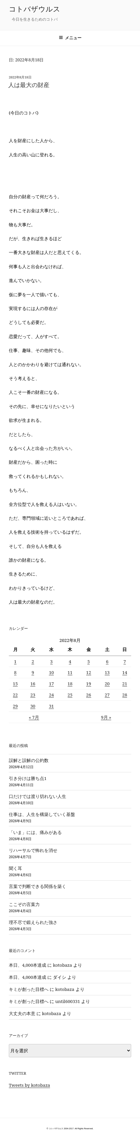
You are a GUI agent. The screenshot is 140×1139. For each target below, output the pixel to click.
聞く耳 (15, 868)
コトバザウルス (34, 9)
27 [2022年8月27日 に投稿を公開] (107, 695)
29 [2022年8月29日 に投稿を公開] (15, 706)
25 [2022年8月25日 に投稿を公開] (70, 695)
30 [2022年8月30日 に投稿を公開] (32, 706)
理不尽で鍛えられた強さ (33, 922)
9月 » (106, 717)
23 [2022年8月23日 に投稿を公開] (32, 695)
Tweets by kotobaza (29, 1085)
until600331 (67, 1001)
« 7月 (34, 717)
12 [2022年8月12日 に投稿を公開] (88, 672)
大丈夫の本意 (22, 1013)
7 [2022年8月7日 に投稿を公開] (125, 661)
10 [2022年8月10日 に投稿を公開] (51, 672)
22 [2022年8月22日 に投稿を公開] (15, 695)
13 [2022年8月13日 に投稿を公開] (107, 672)
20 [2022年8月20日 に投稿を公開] (107, 683)
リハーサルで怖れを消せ (33, 850)
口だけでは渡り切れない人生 (37, 796)
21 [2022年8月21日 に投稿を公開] (124, 683)
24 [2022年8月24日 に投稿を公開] (51, 695)
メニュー (70, 37)
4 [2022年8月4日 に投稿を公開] (70, 661)
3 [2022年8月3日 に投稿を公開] (51, 661)
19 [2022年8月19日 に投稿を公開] (88, 683)
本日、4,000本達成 (27, 965)
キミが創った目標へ (29, 989)
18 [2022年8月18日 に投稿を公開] (70, 683)
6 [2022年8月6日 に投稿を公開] (107, 661)
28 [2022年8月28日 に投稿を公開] (124, 695)
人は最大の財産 (28, 85)
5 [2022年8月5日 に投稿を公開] (88, 661)
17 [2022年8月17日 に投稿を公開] (51, 683)
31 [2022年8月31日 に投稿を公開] (51, 706)
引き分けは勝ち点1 (27, 778)
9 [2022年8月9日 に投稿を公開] (32, 672)
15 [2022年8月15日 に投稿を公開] (15, 683)
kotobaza (62, 965)
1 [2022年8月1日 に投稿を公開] (15, 661)
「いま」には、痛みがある (35, 832)
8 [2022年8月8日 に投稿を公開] (15, 672)
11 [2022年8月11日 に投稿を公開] (70, 672)
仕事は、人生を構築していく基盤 (42, 814)
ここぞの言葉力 (24, 904)
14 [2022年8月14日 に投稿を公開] (124, 672)
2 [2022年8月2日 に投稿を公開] (32, 661)
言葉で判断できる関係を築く (37, 886)
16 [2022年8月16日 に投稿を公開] (32, 683)
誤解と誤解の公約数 (29, 760)
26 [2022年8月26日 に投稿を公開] (88, 695)
